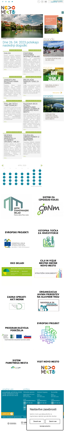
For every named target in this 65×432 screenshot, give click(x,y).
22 (34, 180)
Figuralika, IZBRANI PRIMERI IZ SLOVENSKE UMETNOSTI (31, 137)
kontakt (42, 1)
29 (34, 184)
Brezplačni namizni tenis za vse (31, 81)
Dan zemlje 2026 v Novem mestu (52, 86)
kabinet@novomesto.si (41, 400)
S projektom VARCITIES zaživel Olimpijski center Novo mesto (51, 116)
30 (40, 184)
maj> (41, 165)
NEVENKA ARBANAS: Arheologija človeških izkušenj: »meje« (11, 138)
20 (22, 180)
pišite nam (8, 414)
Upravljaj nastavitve (45, 426)
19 (16, 180)
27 (22, 184)
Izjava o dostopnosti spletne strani (12, 417)
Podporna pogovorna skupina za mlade (31, 55)
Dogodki (4, 38)
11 (10, 177)
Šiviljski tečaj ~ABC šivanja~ (11, 105)
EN (46, 1)
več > (5, 69)
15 (34, 177)
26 (16, 184)
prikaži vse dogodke (36, 186)
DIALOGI (7, 53)
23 (40, 180)
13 (22, 177)
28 (28, 184)
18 (10, 180)
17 (4, 180)
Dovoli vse (37, 421)
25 (10, 184)
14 (28, 177)
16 (40, 177)
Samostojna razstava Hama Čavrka (11, 81)
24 (4, 184)
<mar (2, 165)
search (38, 1)
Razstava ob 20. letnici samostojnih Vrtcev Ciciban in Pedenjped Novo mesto (31, 108)
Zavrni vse (52, 421)
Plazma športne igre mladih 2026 (53, 59)
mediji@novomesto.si (55, 400)
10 (4, 177)
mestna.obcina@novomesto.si (29, 400)
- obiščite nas (57, 1)
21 (28, 180)
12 (16, 177)
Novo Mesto (11, 10)
